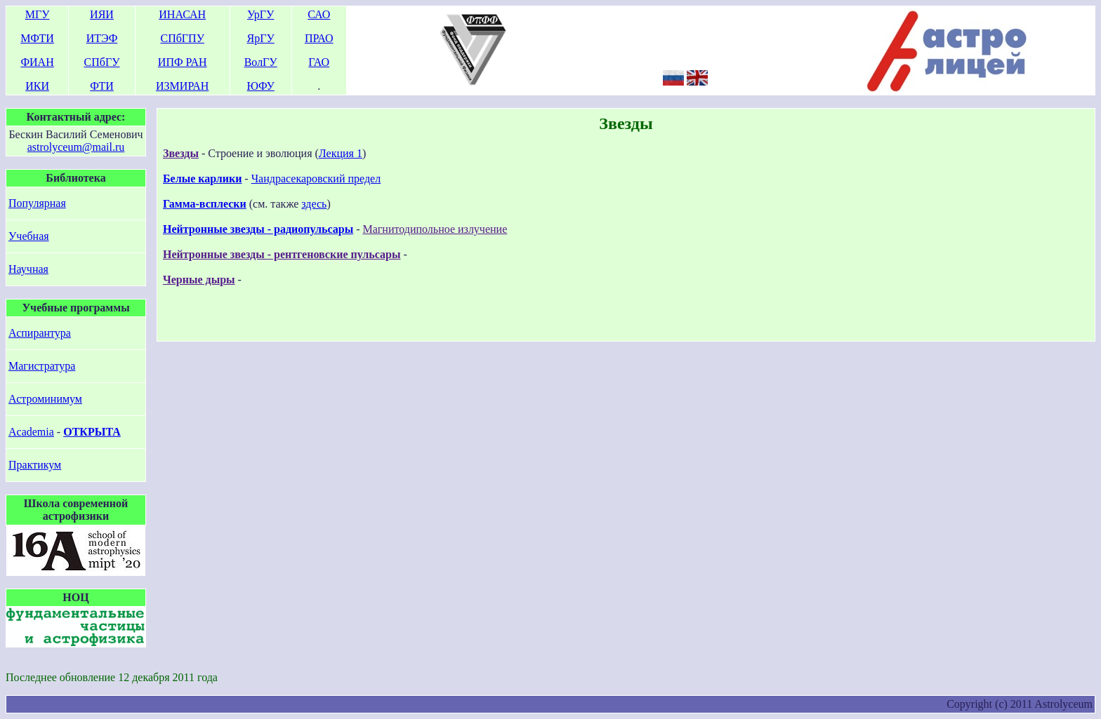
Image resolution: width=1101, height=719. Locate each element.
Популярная (37, 203)
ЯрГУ (261, 38)
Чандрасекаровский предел (316, 178)
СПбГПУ (182, 38)
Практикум (34, 465)
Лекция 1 (340, 153)
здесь (314, 204)
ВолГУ (260, 62)
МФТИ (37, 38)
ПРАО (319, 38)
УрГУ (261, 14)
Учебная (28, 236)
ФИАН (36, 62)
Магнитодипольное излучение (434, 229)
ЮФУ (261, 86)
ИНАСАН (182, 14)
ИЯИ (102, 14)
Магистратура (41, 366)
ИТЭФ (102, 38)
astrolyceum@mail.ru (76, 147)
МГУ (37, 14)
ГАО (318, 62)
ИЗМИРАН (182, 86)
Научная (28, 269)
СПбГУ (102, 62)
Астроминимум (45, 399)
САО (319, 14)
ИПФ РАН (182, 62)
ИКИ (37, 86)
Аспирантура (39, 333)
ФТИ (102, 86)
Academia (31, 432)
